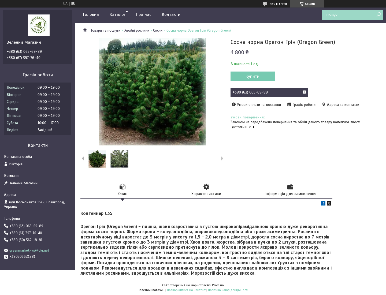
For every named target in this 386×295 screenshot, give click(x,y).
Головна (91, 14)
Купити (252, 76)
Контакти (171, 14)
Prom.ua (218, 285)
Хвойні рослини (136, 30)
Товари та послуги (105, 30)
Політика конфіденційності (228, 290)
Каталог (117, 14)
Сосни (157, 30)
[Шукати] (378, 15)
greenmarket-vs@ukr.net (29, 250)
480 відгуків (278, 4)
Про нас (143, 14)
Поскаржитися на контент (186, 290)
